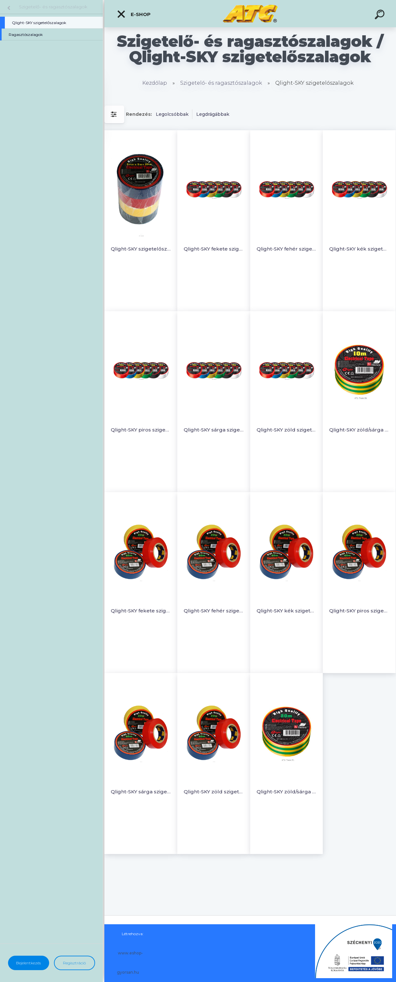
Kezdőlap (154, 83)
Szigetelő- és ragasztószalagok (53, 7)
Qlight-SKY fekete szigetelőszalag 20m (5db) (141, 611)
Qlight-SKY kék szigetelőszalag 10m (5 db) (359, 249)
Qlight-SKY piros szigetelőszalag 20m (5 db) (359, 611)
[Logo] (250, 13)
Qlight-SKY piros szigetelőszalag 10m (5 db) (141, 430)
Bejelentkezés (28, 963)
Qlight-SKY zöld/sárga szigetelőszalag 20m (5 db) (287, 792)
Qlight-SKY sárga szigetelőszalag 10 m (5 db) (214, 430)
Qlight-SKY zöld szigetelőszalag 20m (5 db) (214, 792)
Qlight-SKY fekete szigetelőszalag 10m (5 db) (214, 249)
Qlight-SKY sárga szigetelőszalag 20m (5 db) (141, 792)
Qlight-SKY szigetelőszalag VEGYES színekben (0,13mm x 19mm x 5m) (141, 249)
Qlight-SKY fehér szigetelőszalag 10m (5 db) (287, 249)
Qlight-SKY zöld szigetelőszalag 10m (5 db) (287, 430)
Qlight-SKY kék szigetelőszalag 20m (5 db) (287, 611)
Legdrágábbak (212, 114)
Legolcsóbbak (172, 114)
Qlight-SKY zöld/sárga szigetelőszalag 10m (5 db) (359, 430)
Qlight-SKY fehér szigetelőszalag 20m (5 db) (214, 611)
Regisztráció (74, 963)
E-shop (134, 14)
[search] (380, 15)
